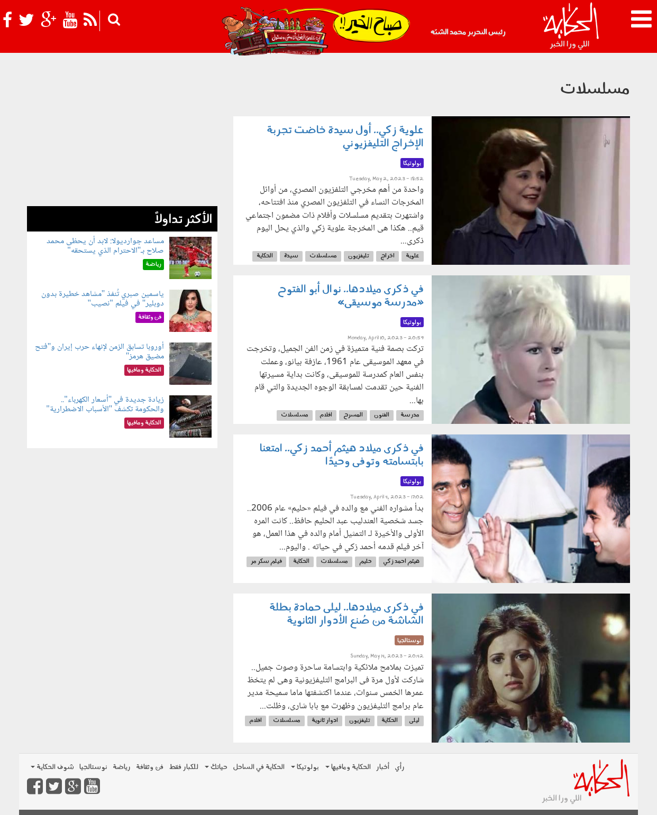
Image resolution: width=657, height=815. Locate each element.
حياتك (216, 767)
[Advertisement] (122, 132)
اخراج (387, 256)
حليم (365, 561)
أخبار (382, 767)
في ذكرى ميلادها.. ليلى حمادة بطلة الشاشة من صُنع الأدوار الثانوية (346, 614)
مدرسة (409, 415)
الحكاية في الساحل (259, 767)
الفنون (381, 415)
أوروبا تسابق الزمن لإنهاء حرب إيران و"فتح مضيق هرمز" (100, 352)
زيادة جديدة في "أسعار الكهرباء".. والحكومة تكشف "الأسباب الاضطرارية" (105, 404)
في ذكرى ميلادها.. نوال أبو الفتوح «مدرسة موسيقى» (351, 296)
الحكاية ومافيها (348, 767)
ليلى (414, 720)
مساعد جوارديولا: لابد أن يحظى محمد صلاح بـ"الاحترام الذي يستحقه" (105, 246)
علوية (412, 256)
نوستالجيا (93, 767)
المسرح (353, 415)
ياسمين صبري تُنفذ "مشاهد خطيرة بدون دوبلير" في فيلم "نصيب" (103, 299)
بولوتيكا (305, 767)
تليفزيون (358, 256)
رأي (400, 767)
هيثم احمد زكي (401, 561)
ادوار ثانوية (325, 720)
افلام (326, 415)
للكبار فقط (183, 767)
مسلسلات (323, 256)
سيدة (291, 256)
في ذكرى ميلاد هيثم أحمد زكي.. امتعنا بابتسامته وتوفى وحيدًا (342, 455)
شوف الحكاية (52, 767)
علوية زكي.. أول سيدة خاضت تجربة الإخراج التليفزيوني (345, 137)
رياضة (122, 767)
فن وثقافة (149, 767)
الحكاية (265, 256)
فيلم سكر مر (266, 561)
